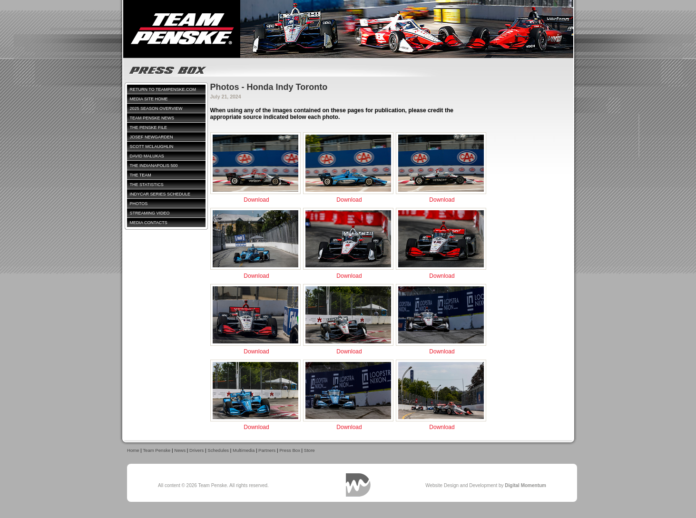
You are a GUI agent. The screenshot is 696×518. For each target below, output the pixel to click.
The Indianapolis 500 (154, 165)
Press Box (289, 450)
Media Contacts (148, 222)
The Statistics (147, 184)
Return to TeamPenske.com (163, 89)
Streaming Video (150, 213)
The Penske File (148, 127)
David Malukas (147, 156)
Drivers (196, 450)
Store (309, 450)
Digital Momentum (358, 485)
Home (133, 450)
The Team (140, 175)
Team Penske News (152, 118)
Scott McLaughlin (152, 146)
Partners (266, 450)
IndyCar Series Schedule (160, 194)
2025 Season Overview (156, 108)
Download (256, 199)
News (180, 450)
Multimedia (244, 450)
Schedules (218, 450)
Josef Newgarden (151, 137)
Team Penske (156, 450)
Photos (139, 203)
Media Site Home (149, 99)
